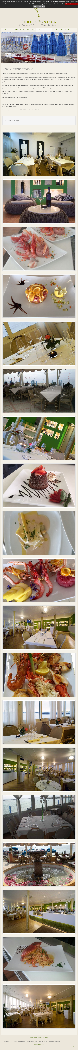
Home (8, 30)
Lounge (30, 30)
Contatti (67, 30)
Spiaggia (18, 30)
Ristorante (44, 30)
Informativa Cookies (39, 6)
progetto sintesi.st (39, 1044)
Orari (56, 30)
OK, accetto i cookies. (71, 4)
